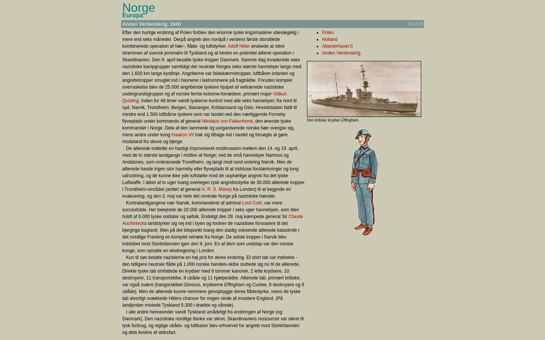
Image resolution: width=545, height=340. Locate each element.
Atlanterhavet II (337, 46)
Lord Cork (252, 203)
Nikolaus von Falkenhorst (227, 121)
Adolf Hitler (239, 46)
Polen (328, 32)
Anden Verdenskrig (341, 53)
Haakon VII (182, 134)
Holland (330, 39)
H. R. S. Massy (216, 189)
